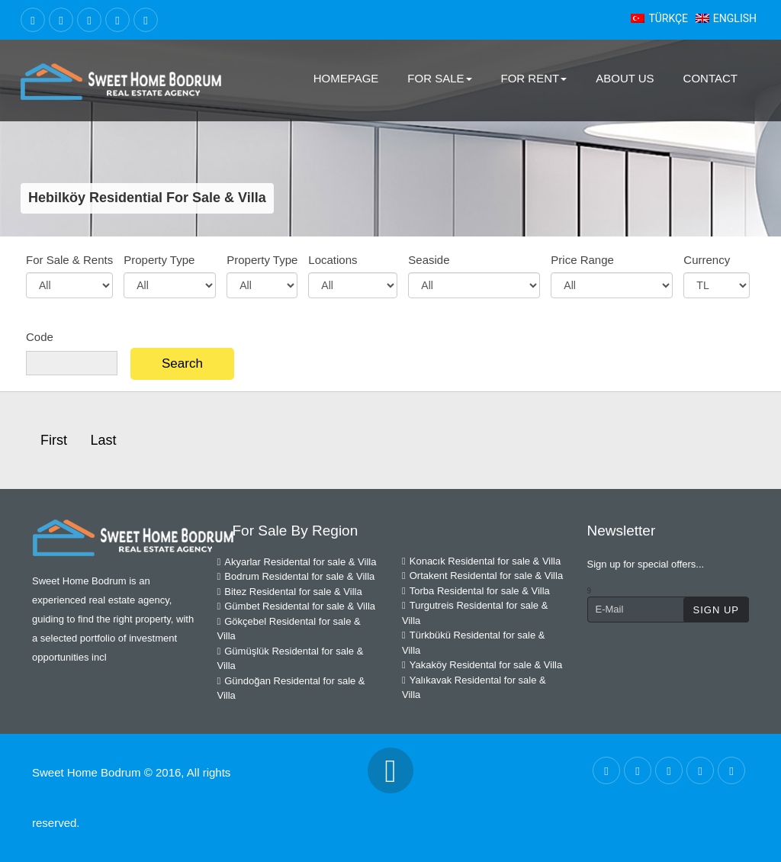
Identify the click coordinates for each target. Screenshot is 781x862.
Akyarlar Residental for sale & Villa (297, 562)
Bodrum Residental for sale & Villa (296, 576)
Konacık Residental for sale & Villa (481, 561)
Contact (710, 78)
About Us (625, 78)
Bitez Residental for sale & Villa (289, 591)
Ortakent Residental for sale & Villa (482, 575)
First (53, 440)
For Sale (439, 78)
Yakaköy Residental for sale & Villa (482, 665)
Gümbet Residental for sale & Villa (296, 606)
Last (103, 440)
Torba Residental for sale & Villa (476, 591)
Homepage (346, 78)
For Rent (534, 78)
